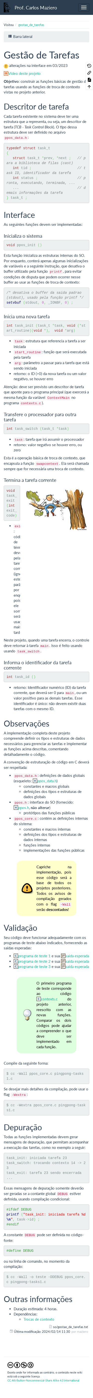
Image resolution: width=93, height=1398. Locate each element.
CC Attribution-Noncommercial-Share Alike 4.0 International (43, 1380)
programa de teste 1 (34, 956)
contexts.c (49, 999)
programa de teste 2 (34, 961)
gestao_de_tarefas (31, 25)
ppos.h (23, 807)
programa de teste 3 (34, 966)
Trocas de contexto (39, 1319)
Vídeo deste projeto (24, 73)
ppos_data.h (47, 781)
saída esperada (77, 956)
